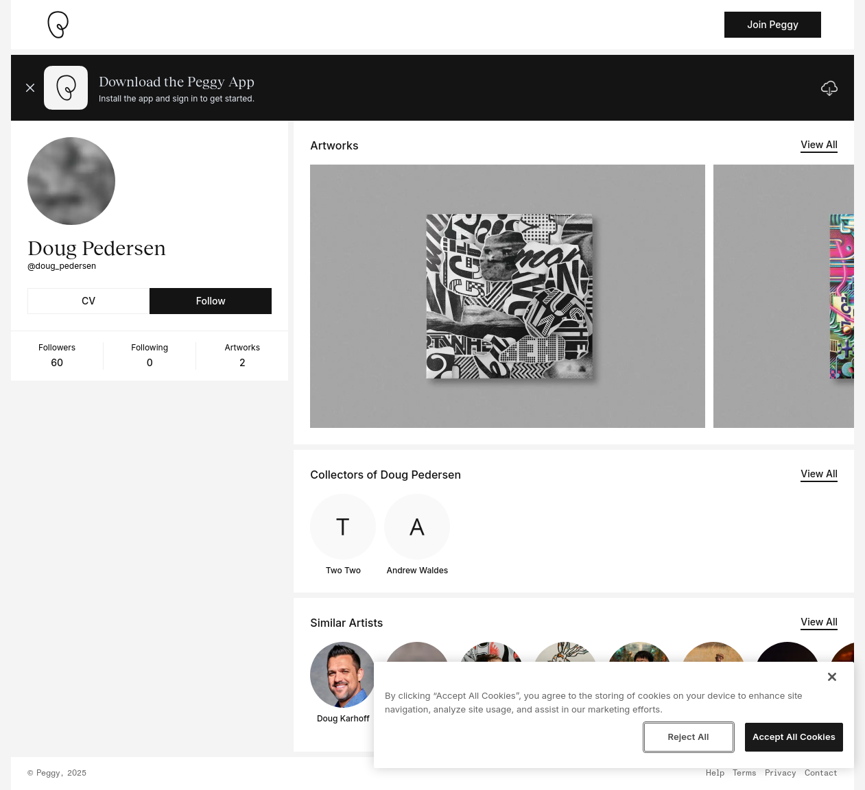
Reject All (688, 736)
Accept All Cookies (794, 736)
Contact (821, 773)
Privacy (780, 773)
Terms (745, 773)
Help (715, 773)
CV (88, 301)
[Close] (832, 677)
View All (819, 144)
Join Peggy (772, 24)
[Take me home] (57, 24)
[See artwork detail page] (507, 296)
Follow (211, 301)
